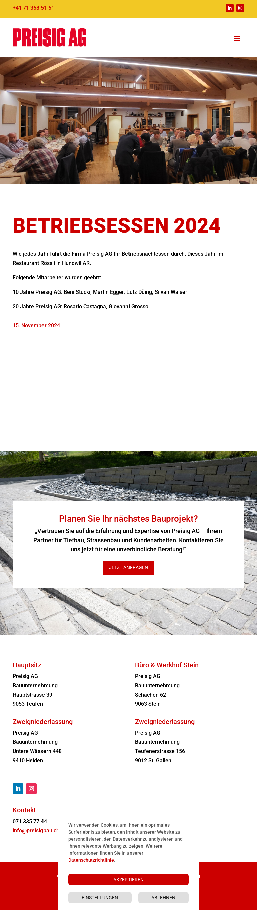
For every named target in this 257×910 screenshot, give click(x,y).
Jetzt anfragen (128, 567)
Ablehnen (163, 897)
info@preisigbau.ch (36, 830)
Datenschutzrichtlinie (91, 860)
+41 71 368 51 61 (33, 8)
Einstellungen (100, 897)
